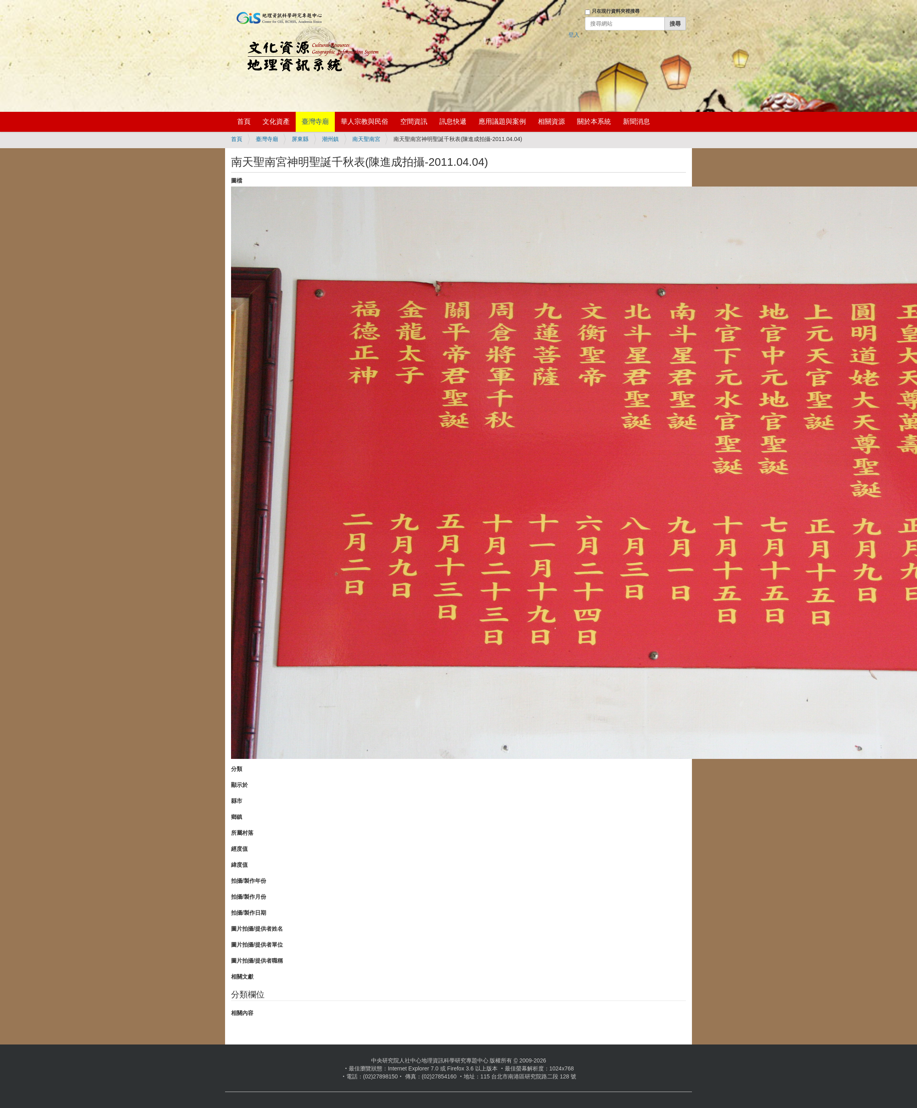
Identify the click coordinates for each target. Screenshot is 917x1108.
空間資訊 (413, 121)
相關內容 (242, 1013)
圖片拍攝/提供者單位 (257, 944)
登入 (573, 35)
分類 (236, 769)
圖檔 (236, 180)
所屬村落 (242, 833)
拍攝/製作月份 (248, 897)
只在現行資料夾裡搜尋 (616, 11)
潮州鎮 (330, 139)
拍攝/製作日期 (248, 912)
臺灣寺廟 (315, 121)
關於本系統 (594, 121)
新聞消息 (636, 121)
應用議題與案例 (502, 121)
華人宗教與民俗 (364, 121)
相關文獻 (242, 976)
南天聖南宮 (366, 139)
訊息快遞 (452, 121)
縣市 (236, 801)
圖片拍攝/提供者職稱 (257, 960)
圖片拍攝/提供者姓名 (257, 928)
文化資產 (276, 121)
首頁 (244, 121)
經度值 (239, 849)
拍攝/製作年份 (248, 881)
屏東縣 (300, 139)
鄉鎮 (236, 817)
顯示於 (239, 785)
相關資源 (551, 121)
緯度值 (239, 865)
